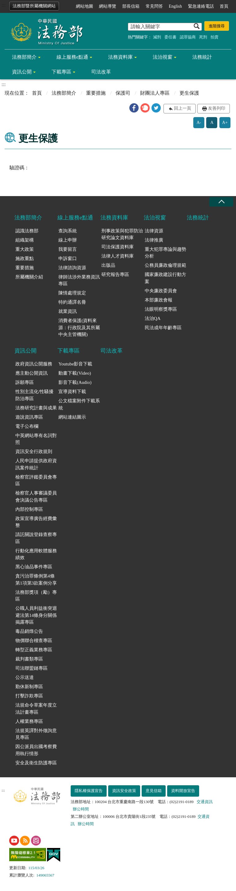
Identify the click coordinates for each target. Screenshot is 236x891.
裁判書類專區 (29, 658)
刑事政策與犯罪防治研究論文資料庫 (122, 234)
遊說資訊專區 (29, 417)
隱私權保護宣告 (89, 790)
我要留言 (67, 249)
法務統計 (202, 57)
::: (4, 5)
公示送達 (24, 677)
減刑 (157, 37)
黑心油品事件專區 (33, 566)
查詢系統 (67, 230)
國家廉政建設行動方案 (165, 278)
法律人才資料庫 (117, 256)
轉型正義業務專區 (33, 649)
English (175, 6)
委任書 (170, 37)
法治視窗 (162, 57)
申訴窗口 (67, 258)
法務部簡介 (24, 57)
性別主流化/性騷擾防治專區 (34, 395)
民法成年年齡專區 (163, 327)
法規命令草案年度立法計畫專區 (36, 709)
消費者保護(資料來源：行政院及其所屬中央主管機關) (79, 327)
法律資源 (154, 230)
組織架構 (24, 240)
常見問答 (154, 6)
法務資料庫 (120, 57)
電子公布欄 (26, 426)
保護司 (123, 93)
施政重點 (24, 258)
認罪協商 (188, 37)
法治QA (153, 318)
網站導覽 (107, 6)
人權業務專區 (29, 721)
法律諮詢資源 (72, 267)
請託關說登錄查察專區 (36, 538)
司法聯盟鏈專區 (31, 668)
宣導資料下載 (72, 391)
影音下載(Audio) (75, 382)
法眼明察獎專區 (161, 309)
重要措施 (96, 93)
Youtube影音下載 (75, 363)
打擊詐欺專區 (29, 695)
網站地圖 (84, 6)
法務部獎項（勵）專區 (36, 596)
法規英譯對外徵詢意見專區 (36, 734)
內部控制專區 (29, 509)
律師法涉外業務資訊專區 (79, 280)
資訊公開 (22, 71)
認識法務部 (26, 230)
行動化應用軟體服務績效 (36, 554)
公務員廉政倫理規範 (165, 265)
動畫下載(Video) (74, 373)
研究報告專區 (115, 274)
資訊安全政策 (124, 790)
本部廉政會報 (158, 300)
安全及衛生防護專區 (36, 762)
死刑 (203, 37)
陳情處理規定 (72, 292)
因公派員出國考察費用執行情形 (36, 750)
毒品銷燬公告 (29, 631)
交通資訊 (205, 801)
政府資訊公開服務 (33, 363)
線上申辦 (67, 240)
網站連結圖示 (72, 417)
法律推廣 (154, 240)
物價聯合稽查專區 (33, 640)
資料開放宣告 (183, 790)
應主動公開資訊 (31, 373)
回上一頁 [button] (182, 108)
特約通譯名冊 (72, 302)
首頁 (224, 6)
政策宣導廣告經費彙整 (36, 522)
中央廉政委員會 (161, 290)
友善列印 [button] (216, 108)
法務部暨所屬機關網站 (34, 6)
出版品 (108, 265)
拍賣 (214, 37)
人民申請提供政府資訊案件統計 (36, 464)
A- (199, 122)
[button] (134, 107)
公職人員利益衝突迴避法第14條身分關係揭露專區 (36, 615)
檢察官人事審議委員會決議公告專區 (36, 497)
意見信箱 (154, 790)
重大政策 (24, 249)
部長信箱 (131, 6)
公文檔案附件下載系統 (79, 404)
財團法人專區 (155, 93)
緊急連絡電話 (201, 6)
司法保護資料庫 (117, 246)
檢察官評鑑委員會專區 (36, 481)
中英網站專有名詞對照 (36, 439)
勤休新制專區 (29, 686)
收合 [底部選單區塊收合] (221, 202)
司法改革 (101, 71)
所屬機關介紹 (29, 276)
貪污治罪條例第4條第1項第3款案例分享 (36, 579)
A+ (225, 122)
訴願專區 (24, 382)
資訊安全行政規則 (33, 451)
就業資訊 (67, 311)
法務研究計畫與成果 (36, 407)
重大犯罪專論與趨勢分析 (165, 253)
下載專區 (61, 71)
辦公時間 (81, 809)
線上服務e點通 (72, 57)
